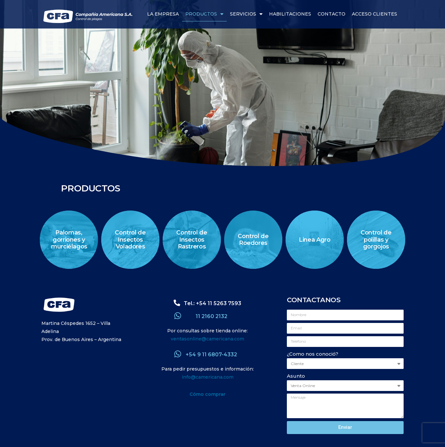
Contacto (331, 14)
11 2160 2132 (211, 316)
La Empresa (163, 14)
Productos (204, 14)
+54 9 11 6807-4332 (211, 354)
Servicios (246, 14)
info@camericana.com (207, 377)
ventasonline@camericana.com (207, 339)
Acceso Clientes (374, 14)
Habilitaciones (290, 14)
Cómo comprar (207, 394)
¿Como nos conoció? (312, 354)
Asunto (296, 376)
